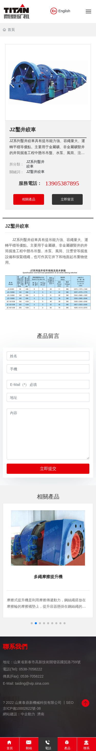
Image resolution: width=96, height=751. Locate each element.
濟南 (40, 714)
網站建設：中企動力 (19, 714)
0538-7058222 (30, 669)
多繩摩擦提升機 (48, 577)
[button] (32, 623)
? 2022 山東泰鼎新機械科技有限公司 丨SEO (38, 703)
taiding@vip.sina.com (32, 683)
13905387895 (62, 183)
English (60, 11)
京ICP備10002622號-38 (22, 708)
